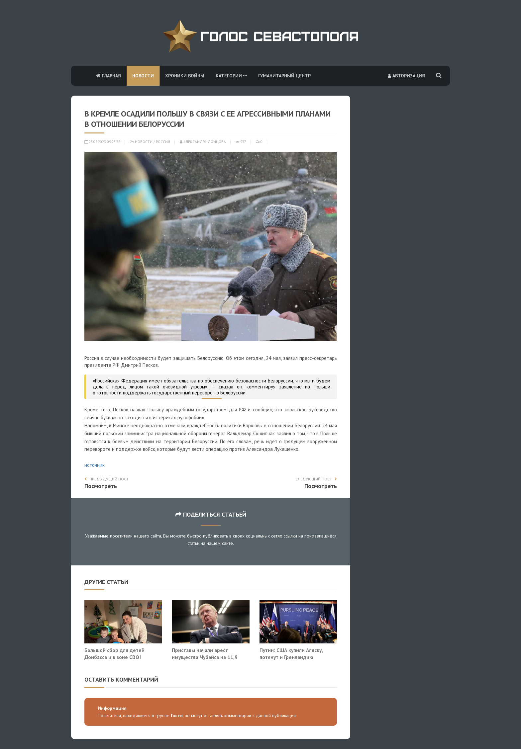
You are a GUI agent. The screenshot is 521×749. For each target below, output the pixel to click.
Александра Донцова (203, 141)
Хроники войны (184, 76)
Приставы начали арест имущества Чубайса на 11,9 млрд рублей (205, 657)
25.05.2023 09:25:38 (102, 141)
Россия (163, 141)
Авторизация (406, 76)
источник (94, 465)
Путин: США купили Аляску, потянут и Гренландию (291, 654)
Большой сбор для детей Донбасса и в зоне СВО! (114, 654)
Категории (231, 76)
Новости (143, 76)
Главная (108, 76)
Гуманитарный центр (284, 76)
